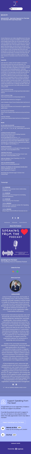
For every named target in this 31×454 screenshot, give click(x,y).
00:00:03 (7, 193)
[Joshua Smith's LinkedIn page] (17, 385)
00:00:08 (7, 199)
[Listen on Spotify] (17, 271)
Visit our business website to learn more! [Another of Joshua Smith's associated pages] (14, 387)
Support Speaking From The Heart (13, 422)
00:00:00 (7, 187)
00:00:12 (9, 203)
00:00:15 (9, 209)
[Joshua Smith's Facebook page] (14, 385)
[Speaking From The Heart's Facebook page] (9, 9)
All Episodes (14, 222)
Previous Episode (23, 222)
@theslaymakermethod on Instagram (11, 99)
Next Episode (7, 222)
